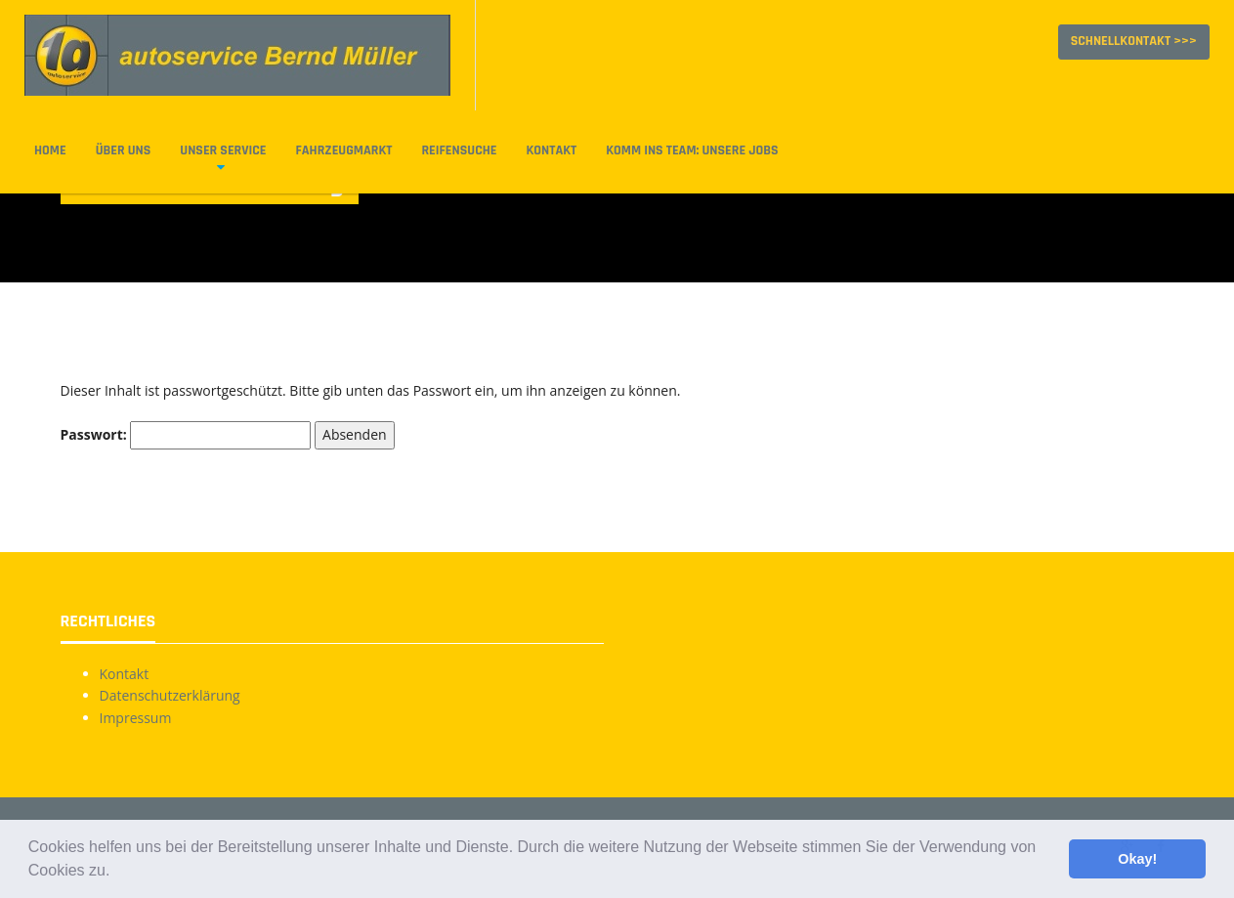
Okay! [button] (1137, 859)
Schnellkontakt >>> (1134, 41)
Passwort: (186, 435)
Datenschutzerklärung (170, 695)
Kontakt (551, 150)
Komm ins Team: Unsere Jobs (692, 150)
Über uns (123, 150)
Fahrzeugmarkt (344, 150)
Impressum (136, 717)
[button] (117, 873)
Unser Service (223, 150)
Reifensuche (458, 150)
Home (50, 150)
